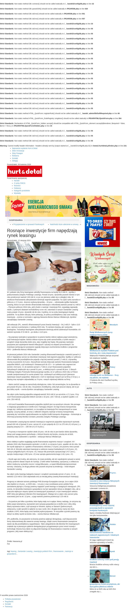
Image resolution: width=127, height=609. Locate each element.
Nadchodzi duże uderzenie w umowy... (65, 224)
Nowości (17, 186)
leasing (13, 551)
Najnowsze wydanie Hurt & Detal (24, 148)
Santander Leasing (25, 551)
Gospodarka (16, 220)
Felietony (17, 188)
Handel (16, 181)
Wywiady (17, 193)
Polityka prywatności (13, 599)
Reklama (15, 156)
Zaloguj (15, 161)
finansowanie (58, 551)
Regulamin (9, 602)
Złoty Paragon (17, 153)
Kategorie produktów (22, 191)
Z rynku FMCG (19, 183)
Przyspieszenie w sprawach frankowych (29, 224)
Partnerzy (8, 607)
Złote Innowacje (18, 151)
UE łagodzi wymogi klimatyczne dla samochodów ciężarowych (102, 430)
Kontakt (15, 158)
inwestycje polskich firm (43, 551)
